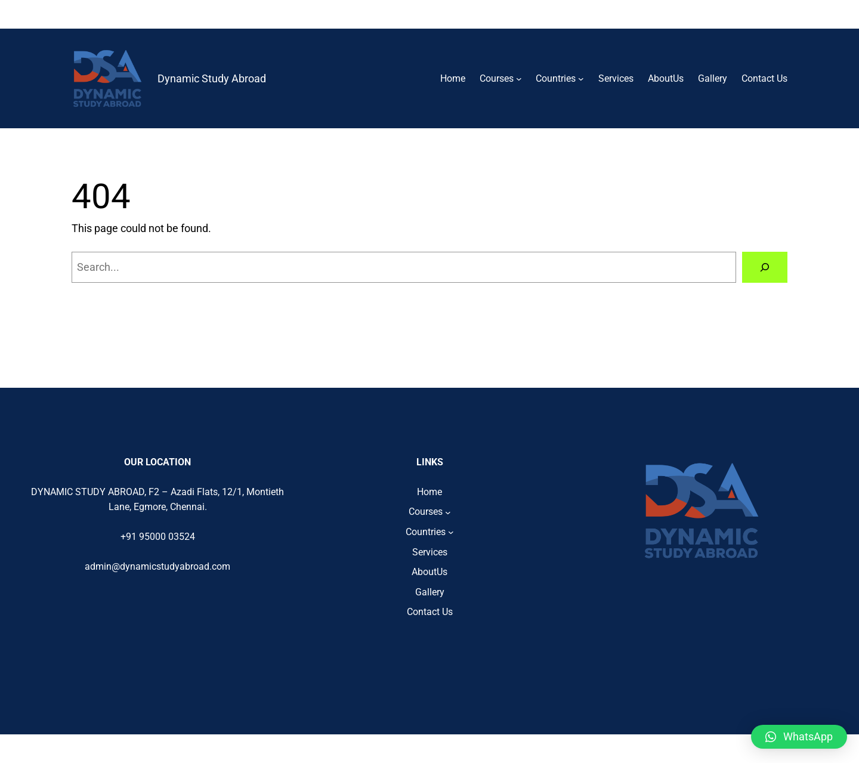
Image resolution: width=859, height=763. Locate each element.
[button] (799, 737)
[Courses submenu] (519, 79)
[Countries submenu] (581, 79)
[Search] (764, 267)
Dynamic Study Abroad (211, 78)
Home (452, 78)
